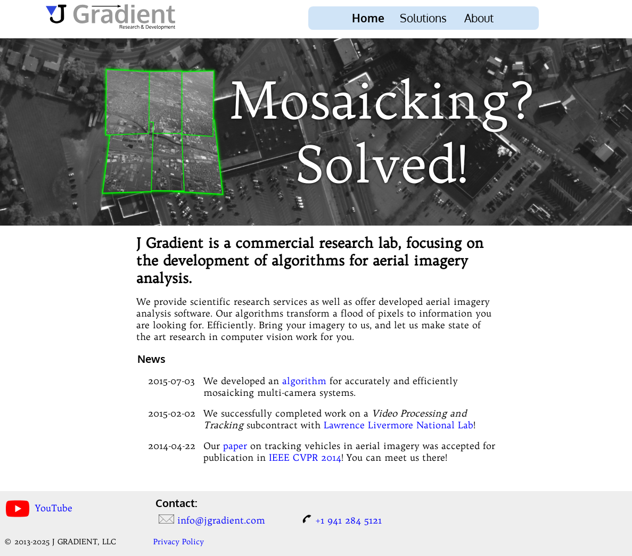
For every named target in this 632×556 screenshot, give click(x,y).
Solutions (423, 18)
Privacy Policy (178, 541)
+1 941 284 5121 (348, 520)
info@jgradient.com (221, 520)
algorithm (304, 381)
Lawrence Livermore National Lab (398, 425)
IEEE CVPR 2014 (305, 457)
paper (235, 446)
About (479, 18)
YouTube (53, 507)
